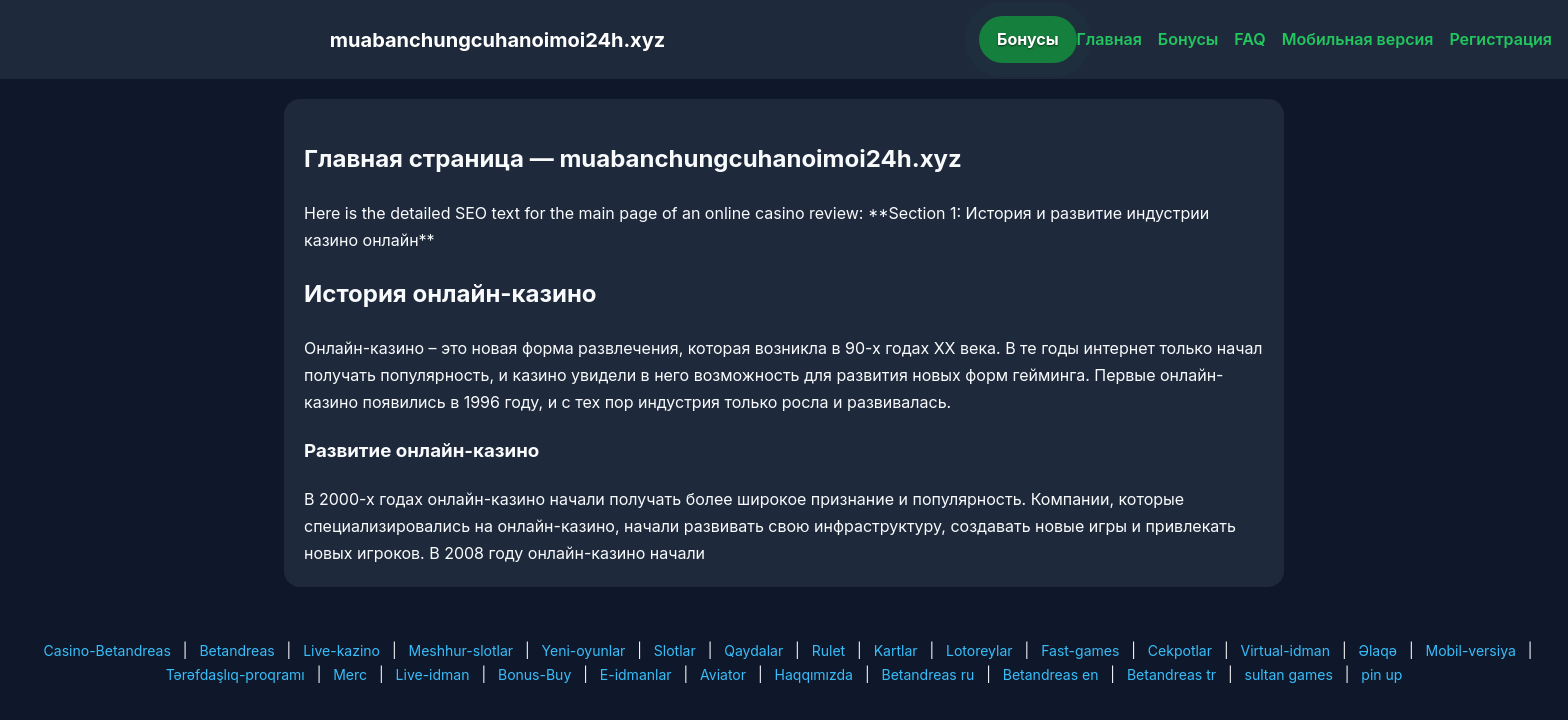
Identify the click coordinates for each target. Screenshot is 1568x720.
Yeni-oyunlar (584, 650)
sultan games (1289, 674)
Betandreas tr (1171, 674)
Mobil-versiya (1470, 650)
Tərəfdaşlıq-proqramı (235, 674)
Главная (1109, 39)
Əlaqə (1378, 650)
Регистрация (1500, 39)
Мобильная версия (1358, 39)
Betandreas (236, 650)
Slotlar (675, 650)
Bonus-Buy (534, 674)
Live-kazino (341, 650)
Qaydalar (753, 650)
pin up (1381, 674)
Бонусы (1028, 39)
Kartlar (896, 650)
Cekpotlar (1180, 650)
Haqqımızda (814, 674)
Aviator (723, 674)
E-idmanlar (636, 674)
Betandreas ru (928, 674)
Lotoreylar (979, 650)
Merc (350, 674)
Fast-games (1080, 650)
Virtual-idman (1285, 650)
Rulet (828, 650)
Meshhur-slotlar (461, 650)
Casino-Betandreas (107, 650)
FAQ (1249, 39)
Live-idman (433, 674)
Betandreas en (1051, 674)
